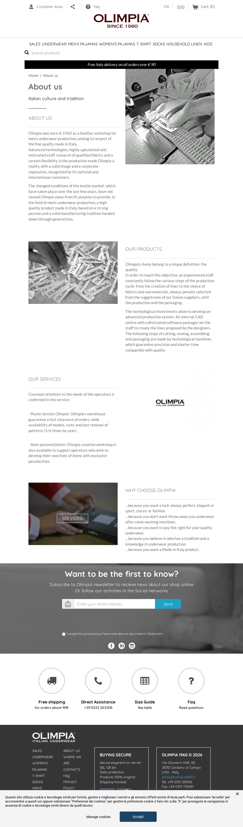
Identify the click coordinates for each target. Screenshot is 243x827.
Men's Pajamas (82, 44)
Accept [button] (138, 817)
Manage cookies (98, 817)
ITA (166, 6)
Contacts (71, 769)
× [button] (237, 794)
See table (145, 707)
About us (71, 751)
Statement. (155, 634)
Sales (34, 44)
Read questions (191, 707)
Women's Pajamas (117, 44)
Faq (66, 776)
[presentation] (101, 621)
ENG (181, 6)
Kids (208, 44)
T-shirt (143, 44)
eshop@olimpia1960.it (178, 777)
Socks (159, 44)
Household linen (184, 44)
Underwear (54, 44)
